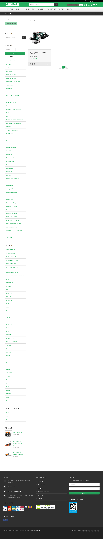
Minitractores (9, 182)
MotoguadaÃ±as (10, 189)
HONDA (8, 279)
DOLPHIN (8, 307)
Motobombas (9, 185)
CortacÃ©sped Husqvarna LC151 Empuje (17, 443)
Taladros (8, 234)
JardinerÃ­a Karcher (11, 147)
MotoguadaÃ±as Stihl (11, 192)
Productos (9, 9)
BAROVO (8, 369)
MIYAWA (8, 352)
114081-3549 (78, 1)
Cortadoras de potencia (12, 99)
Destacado (9, 413)
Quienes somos (42, 485)
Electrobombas (10, 113)
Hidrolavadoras (10, 137)
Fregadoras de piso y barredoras (14, 119)
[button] (39, 20)
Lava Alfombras (10, 151)
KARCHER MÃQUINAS (12, 263)
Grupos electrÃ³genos (12, 130)
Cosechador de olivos (12, 102)
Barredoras (9, 71)
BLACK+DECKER (10, 338)
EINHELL (8, 355)
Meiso (8, 380)
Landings (40, 495)
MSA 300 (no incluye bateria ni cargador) (18, 453)
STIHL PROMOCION (11, 253)
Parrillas (8, 175)
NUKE (7, 400)
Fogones (8, 116)
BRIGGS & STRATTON (11, 341)
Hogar (8, 140)
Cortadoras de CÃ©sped (12, 95)
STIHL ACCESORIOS (11, 256)
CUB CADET (9, 310)
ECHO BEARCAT (10, 324)
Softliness (38, 530)
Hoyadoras (9, 144)
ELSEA (7, 397)
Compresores (9, 88)
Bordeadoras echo (11, 74)
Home (18, 9)
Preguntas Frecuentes (55, 9)
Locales (41, 9)
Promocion (9, 419)
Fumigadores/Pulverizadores (13, 123)
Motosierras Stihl (10, 196)
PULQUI (8, 328)
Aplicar (14, 53)
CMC (7, 348)
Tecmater (8, 345)
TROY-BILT (8, 335)
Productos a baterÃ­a (11, 216)
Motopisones (9, 171)
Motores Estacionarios (12, 206)
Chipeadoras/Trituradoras (13, 81)
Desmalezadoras (10, 106)
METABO (8, 296)
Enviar (84, 493)
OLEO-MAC (9, 303)
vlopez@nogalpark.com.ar (92, 1)
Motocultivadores (10, 209)
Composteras (9, 85)
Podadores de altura (11, 213)
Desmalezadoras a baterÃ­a (13, 109)
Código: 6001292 (33, 56)
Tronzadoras (9, 237)
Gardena (8, 126)
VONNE (8, 376)
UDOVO (8, 359)
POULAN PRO (9, 283)
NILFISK (8, 390)
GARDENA (8, 286)
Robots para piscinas (11, 227)
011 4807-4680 (67, 1)
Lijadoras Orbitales (10, 23)
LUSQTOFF (9, 314)
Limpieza (8, 164)
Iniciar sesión (72, 4)
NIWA (7, 289)
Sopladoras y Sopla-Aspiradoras (14, 230)
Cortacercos (9, 92)
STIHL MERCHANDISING (12, 260)
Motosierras (9, 199)
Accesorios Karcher (11, 61)
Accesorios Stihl (10, 64)
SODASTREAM (9, 373)
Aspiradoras (9, 68)
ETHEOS (8, 366)
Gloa (7, 383)
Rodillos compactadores (12, 178)
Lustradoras (9, 168)
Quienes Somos (29, 9)
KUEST (8, 386)
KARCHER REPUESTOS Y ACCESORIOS (15, 276)
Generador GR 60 (17, 432)
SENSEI (8, 317)
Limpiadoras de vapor (12, 161)
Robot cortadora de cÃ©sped (13, 223)
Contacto (70, 9)
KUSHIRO (8, 362)
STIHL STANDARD (10, 250)
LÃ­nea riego (9, 154)
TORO (7, 321)
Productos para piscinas (12, 220)
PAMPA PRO (9, 300)
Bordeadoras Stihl (11, 78)
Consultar (46, 64)
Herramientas (9, 133)
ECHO (7, 331)
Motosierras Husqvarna (12, 203)
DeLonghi (8, 393)
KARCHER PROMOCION (12, 272)
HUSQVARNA (9, 293)
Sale (7, 416)
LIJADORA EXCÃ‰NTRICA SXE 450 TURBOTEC (38, 53)
